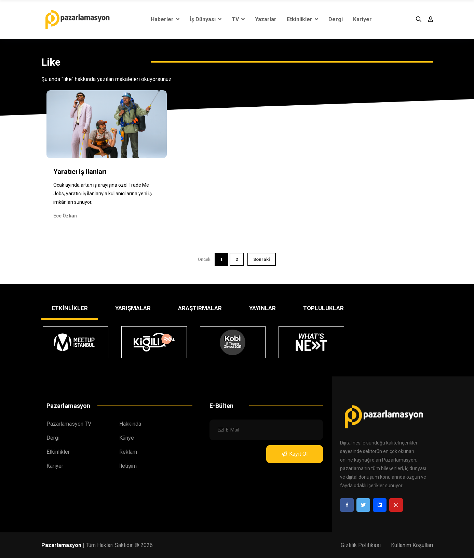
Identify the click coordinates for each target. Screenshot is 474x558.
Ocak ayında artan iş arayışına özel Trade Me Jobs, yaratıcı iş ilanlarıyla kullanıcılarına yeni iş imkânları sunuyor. (102, 193)
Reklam (128, 452)
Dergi (335, 19)
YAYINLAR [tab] (262, 308)
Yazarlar (265, 19)
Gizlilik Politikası (361, 545)
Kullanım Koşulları (412, 545)
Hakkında (130, 424)
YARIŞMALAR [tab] (133, 308)
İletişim (128, 466)
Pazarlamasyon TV (68, 424)
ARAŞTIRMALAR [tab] (200, 308)
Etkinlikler (302, 19)
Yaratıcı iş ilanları (80, 172)
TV (238, 19)
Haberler (165, 19)
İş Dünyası (205, 19)
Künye (126, 438)
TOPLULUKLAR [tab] (323, 308)
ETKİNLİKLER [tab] (70, 308)
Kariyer (362, 19)
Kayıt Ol (295, 454)
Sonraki (261, 259)
